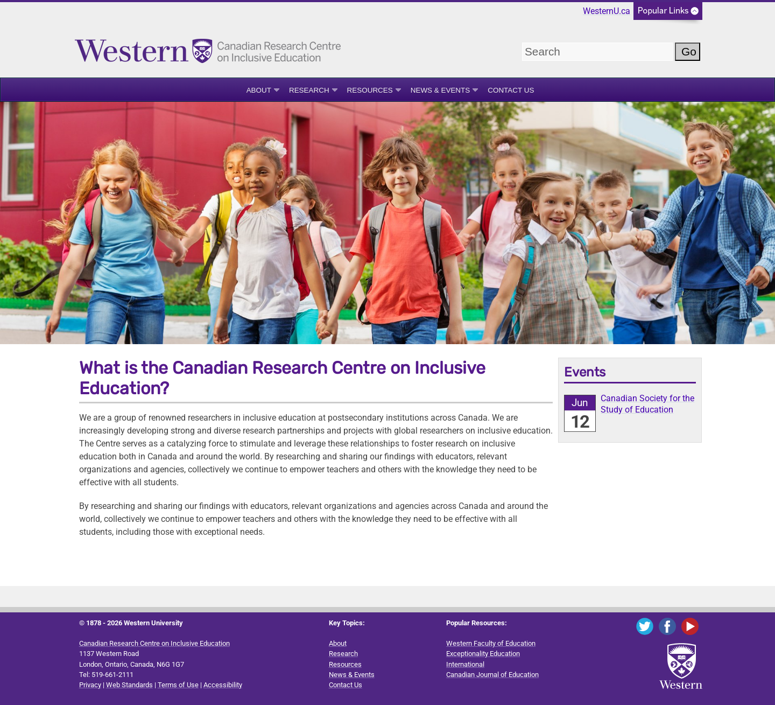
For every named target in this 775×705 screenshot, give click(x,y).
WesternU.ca (606, 11)
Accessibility (222, 685)
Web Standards (129, 685)
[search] (597, 52)
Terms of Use (178, 685)
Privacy (90, 685)
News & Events (440, 90)
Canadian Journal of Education (492, 675)
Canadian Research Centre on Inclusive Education (154, 643)
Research (309, 90)
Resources (370, 90)
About (258, 90)
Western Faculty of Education (491, 643)
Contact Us (511, 90)
